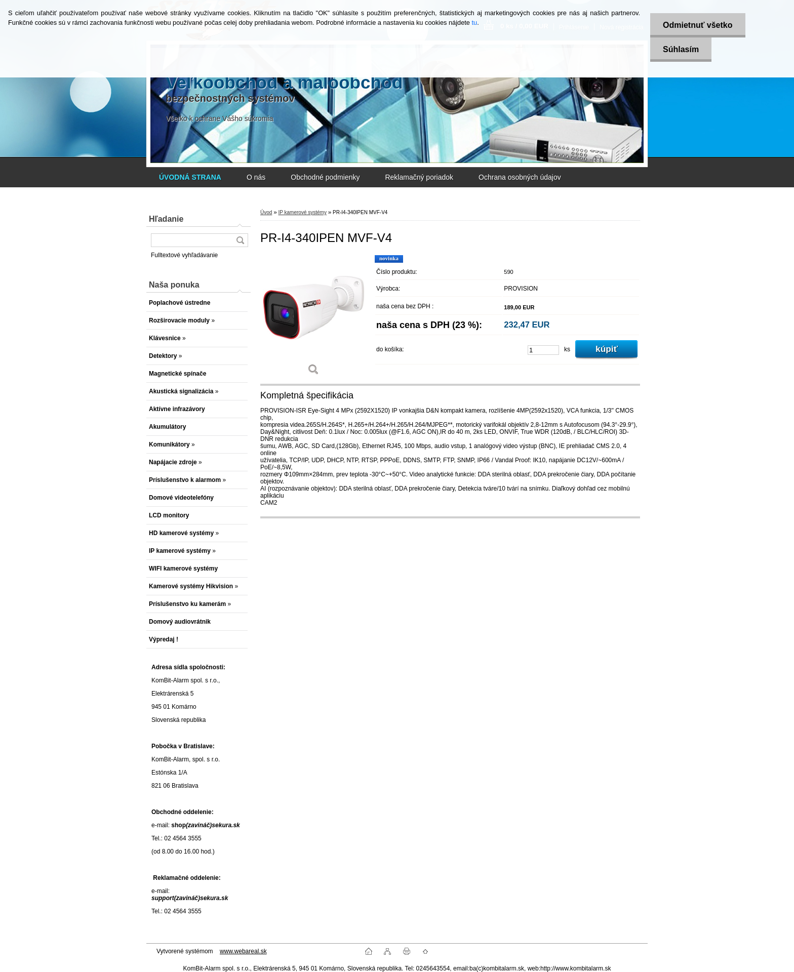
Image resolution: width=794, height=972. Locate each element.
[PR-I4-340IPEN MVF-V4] (313, 318)
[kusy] (543, 350)
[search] (240, 240)
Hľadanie (166, 219)
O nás (256, 177)
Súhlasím (681, 49)
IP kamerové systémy (302, 212)
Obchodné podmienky (325, 177)
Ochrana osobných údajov (520, 177)
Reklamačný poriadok (419, 177)
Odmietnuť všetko (697, 25)
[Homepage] (190, 177)
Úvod (266, 212)
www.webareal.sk (243, 951)
